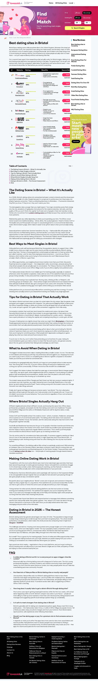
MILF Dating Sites (77, 109)
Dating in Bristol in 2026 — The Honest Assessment (28, 181)
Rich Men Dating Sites (79, 87)
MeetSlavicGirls (19, 95)
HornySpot (19, 86)
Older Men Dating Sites (79, 95)
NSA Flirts (20, 122)
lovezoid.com (48, 675)
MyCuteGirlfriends (19, 104)
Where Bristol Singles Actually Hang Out (24, 177)
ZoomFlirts (19, 139)
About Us (10, 653)
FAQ (12, 183)
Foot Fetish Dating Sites (80, 99)
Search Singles (79, 28)
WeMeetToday (19, 131)
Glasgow (12, 523)
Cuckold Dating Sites (78, 70)
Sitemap (9, 647)
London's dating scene (36, 213)
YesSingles (20, 156)
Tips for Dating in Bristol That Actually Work (26, 173)
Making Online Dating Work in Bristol (23, 179)
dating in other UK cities (23, 451)
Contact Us (10, 650)
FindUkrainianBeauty (19, 78)
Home (51, 3)
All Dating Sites (61, 3)
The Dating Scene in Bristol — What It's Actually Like (28, 169)
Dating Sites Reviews (14, 644)
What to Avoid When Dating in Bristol (24, 175)
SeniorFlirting (20, 148)
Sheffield (20, 523)
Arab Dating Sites (77, 91)
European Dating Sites (79, 50)
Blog (8, 655)
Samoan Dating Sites (78, 74)
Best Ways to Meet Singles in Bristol (23, 171)
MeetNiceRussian (19, 113)
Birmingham (60, 321)
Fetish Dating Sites (78, 66)
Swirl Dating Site (77, 78)
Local (71, 3)
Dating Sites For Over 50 (80, 83)
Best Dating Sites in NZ (82, 651)
